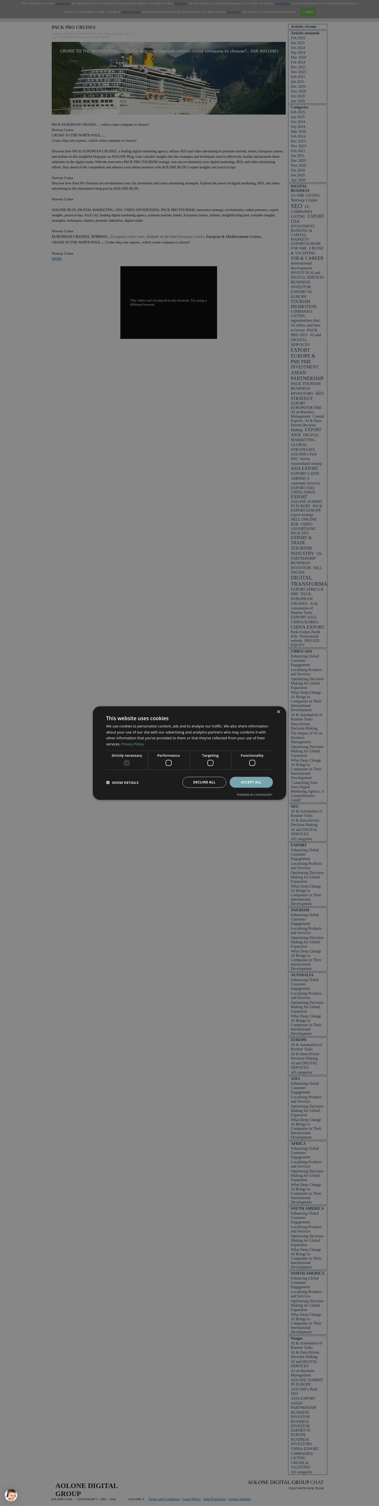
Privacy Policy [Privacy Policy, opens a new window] (133, 743)
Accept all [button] (251, 782)
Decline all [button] (204, 782)
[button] (122, 782)
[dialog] (189, 753)
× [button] (278, 712)
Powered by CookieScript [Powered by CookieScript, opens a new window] (254, 794)
